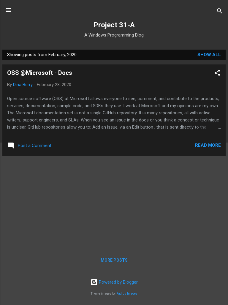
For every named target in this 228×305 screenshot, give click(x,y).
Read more (208, 145)
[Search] (219, 12)
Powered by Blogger (114, 282)
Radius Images (126, 293)
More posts (114, 260)
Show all (209, 54)
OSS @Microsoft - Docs (39, 72)
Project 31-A (114, 25)
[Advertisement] (114, 202)
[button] (217, 73)
